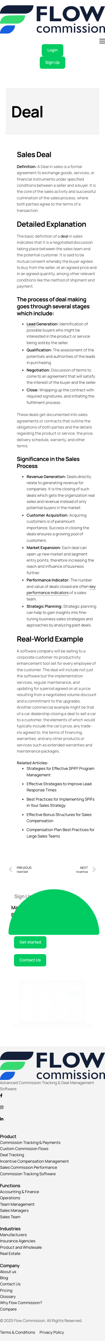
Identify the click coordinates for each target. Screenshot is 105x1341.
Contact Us (30, 960)
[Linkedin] (52, 1119)
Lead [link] (31, 324)
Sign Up (52, 62)
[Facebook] (52, 1095)
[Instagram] (52, 1107)
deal (64, 236)
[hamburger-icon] (102, 41)
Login (52, 50)
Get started (30, 942)
